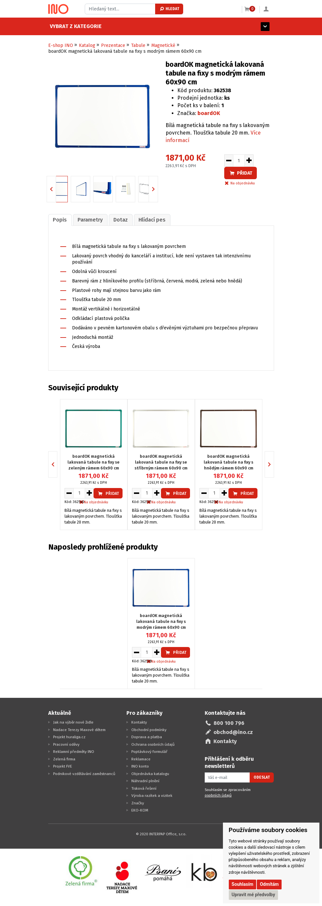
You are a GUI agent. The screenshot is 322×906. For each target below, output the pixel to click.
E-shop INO (60, 45)
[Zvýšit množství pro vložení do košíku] (249, 160)
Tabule (138, 45)
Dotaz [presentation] (120, 220)
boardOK (209, 113)
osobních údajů (218, 795)
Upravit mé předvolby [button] (253, 894)
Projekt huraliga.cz (69, 737)
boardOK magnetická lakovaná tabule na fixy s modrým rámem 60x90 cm (161, 621)
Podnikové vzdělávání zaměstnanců (84, 773)
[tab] (60, 219)
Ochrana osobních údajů (153, 744)
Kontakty (139, 722)
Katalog (87, 45)
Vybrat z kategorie (74, 26)
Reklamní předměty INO (73, 751)
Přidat (240, 173)
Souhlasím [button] (243, 884)
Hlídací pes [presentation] (152, 220)
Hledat (169, 9)
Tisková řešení (143, 788)
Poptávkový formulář (149, 751)
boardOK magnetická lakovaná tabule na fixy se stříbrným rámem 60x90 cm (161, 462)
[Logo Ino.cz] (58, 9)
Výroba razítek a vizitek (151, 795)
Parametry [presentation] (90, 220)
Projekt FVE (62, 766)
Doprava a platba (146, 737)
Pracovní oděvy (66, 744)
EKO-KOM (139, 810)
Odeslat (262, 777)
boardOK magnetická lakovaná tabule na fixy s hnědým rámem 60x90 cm (228, 462)
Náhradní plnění (145, 781)
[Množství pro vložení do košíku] (239, 160)
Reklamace (141, 759)
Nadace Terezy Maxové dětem (79, 729)
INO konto (140, 766)
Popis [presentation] (60, 220)
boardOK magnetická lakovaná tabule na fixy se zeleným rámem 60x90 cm (93, 462)
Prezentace (113, 45)
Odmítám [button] (269, 884)
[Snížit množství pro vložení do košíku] (228, 160)
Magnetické (163, 45)
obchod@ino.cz (233, 732)
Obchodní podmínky (149, 729)
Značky (137, 803)
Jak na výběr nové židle (73, 722)
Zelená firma (64, 759)
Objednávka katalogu (150, 773)
